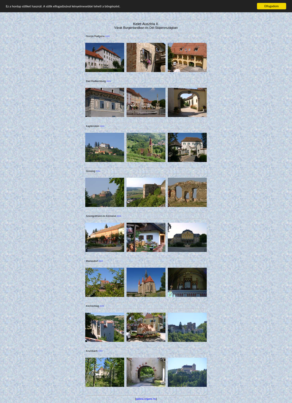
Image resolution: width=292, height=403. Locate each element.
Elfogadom (271, 6)
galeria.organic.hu (146, 398)
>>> (107, 36)
